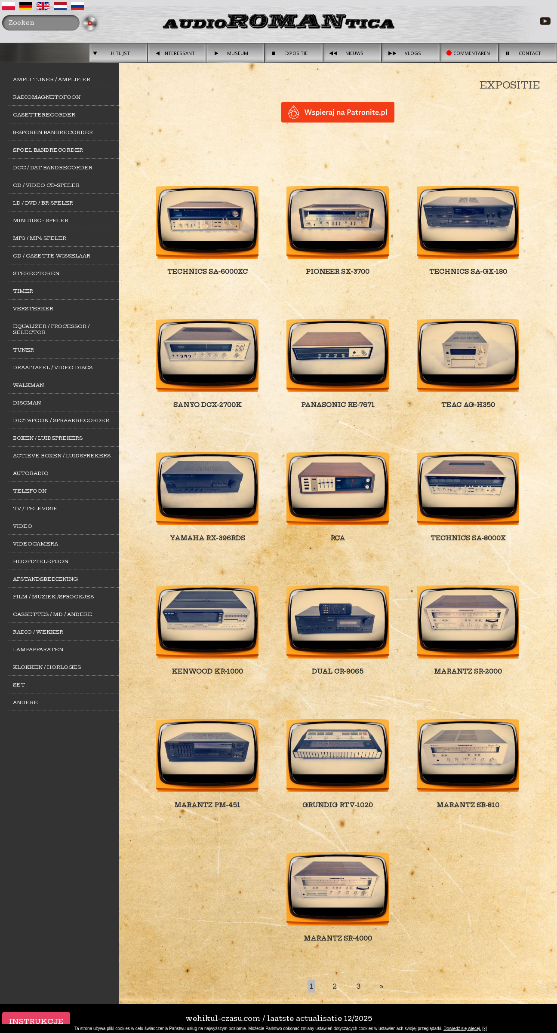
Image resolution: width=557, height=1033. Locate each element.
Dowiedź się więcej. (462, 1028)
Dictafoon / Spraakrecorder (61, 420)
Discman (27, 403)
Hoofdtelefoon (40, 561)
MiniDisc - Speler (40, 221)
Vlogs (413, 53)
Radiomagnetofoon (46, 97)
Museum (237, 53)
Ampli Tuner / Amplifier (51, 80)
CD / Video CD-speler (46, 185)
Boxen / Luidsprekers (48, 438)
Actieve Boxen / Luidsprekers (62, 456)
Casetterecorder (44, 115)
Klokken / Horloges (47, 667)
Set (19, 685)
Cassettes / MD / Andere (52, 614)
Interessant (179, 53)
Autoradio (31, 473)
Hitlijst (120, 53)
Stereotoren (36, 273)
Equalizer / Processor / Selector (51, 329)
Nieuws (354, 53)
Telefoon (29, 491)
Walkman (28, 385)
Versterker (33, 309)
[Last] (381, 986)
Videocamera (35, 544)
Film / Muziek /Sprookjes (53, 597)
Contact (530, 53)
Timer (23, 291)
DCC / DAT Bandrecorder (52, 168)
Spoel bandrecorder (48, 150)
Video (22, 526)
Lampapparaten (38, 650)
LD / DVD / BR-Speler (43, 203)
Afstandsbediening (45, 579)
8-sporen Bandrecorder (53, 132)
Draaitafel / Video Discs (52, 368)
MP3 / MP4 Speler (39, 238)
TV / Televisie (35, 509)
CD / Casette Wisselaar (51, 256)
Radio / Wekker (38, 632)
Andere (25, 702)
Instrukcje (36, 1021)
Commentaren (471, 53)
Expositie (296, 53)
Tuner (23, 350)
